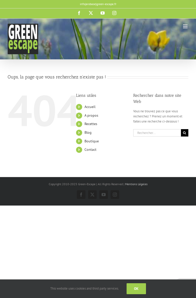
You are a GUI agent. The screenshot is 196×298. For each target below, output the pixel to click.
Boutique (91, 141)
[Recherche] (184, 133)
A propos (91, 115)
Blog (88, 132)
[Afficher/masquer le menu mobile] (185, 26)
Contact (90, 149)
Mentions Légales (136, 184)
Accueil (89, 106)
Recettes (90, 123)
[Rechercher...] (157, 133)
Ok (136, 288)
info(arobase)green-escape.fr (98, 4)
